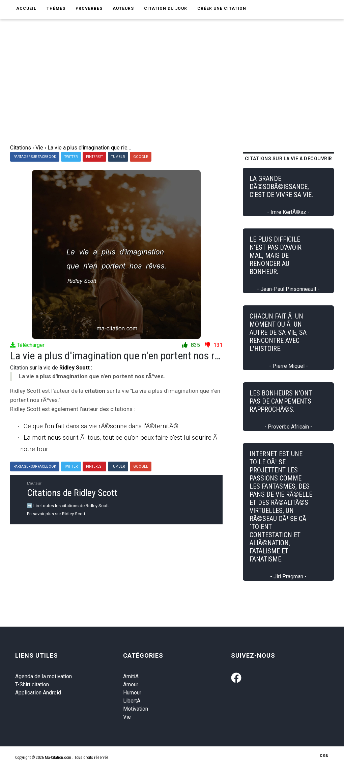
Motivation (135, 709)
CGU (324, 755)
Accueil (26, 8)
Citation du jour (165, 8)
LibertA (131, 700)
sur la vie (40, 367)
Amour (130, 684)
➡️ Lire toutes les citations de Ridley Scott (68, 505)
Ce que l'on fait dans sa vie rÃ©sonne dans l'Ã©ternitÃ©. (102, 426)
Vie (127, 717)
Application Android (38, 692)
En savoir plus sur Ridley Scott (56, 513)
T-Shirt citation (32, 684)
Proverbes (89, 8)
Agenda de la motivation (43, 676)
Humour (132, 692)
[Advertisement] (172, 93)
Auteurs (123, 8)
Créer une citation (221, 8)
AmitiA (131, 676)
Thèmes (56, 8)
